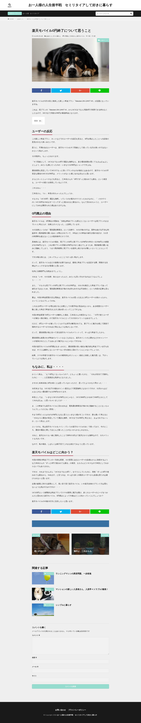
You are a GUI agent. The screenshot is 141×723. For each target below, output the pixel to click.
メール (35, 666)
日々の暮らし (57, 36)
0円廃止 (66, 36)
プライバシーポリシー (77, 710)
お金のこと (20, 19)
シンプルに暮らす (63, 605)
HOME (12, 19)
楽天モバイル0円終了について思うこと (38, 19)
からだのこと (49, 573)
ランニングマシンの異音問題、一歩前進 (73, 573)
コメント (36, 635)
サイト (34, 676)
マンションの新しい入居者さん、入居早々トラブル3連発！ (82, 589)
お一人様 (26, 13)
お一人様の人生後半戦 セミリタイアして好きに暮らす (70, 5)
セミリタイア (34, 13)
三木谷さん (72, 36)
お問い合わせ (60, 710)
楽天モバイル (80, 36)
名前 (34, 657)
